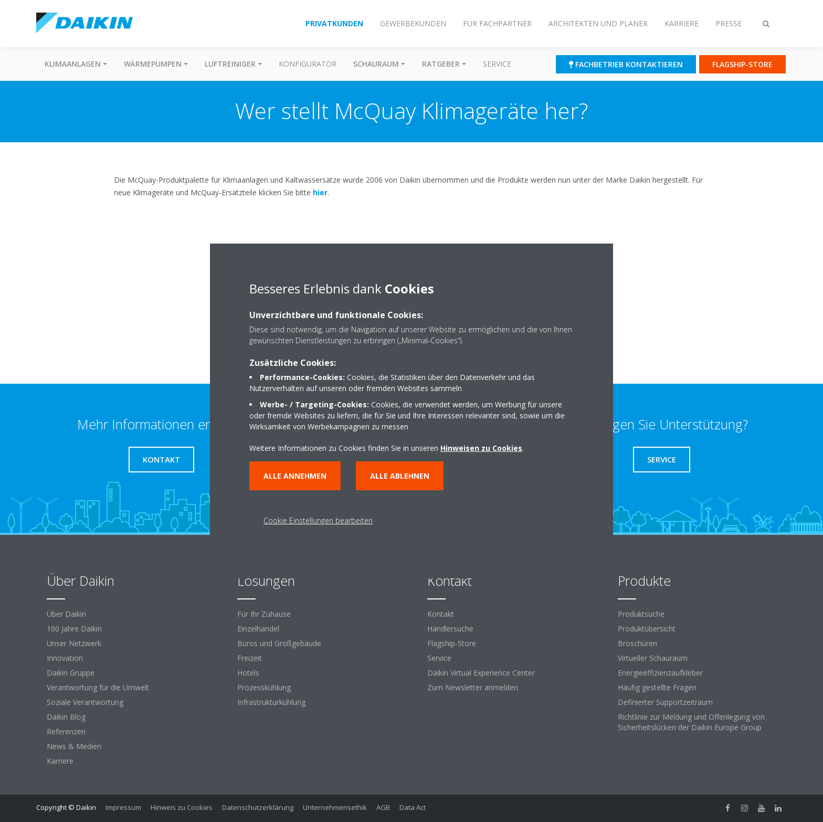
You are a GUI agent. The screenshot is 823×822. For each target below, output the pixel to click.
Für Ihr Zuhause (264, 614)
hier (320, 192)
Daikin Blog (66, 717)
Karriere (60, 761)
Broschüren (637, 643)
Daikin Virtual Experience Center (481, 673)
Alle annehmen (294, 476)
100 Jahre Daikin (74, 629)
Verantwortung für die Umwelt (98, 687)
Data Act (412, 807)
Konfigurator (307, 64)
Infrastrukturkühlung (271, 702)
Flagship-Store (451, 643)
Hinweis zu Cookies (182, 807)
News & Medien (74, 746)
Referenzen (66, 731)
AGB (383, 807)
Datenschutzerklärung (257, 807)
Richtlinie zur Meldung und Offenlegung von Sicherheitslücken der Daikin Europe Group (691, 722)
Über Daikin (66, 614)
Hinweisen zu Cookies (481, 448)
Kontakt (440, 614)
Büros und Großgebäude (279, 643)
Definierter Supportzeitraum (665, 702)
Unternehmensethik (335, 807)
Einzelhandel (258, 629)
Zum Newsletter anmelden (472, 687)
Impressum (123, 807)
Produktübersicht (647, 629)
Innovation (65, 658)
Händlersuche (450, 629)
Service (497, 64)
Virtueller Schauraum (653, 658)
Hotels (248, 673)
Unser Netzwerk (74, 643)
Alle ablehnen (399, 476)
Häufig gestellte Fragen (657, 687)
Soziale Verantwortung (85, 702)
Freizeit (249, 658)
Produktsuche (641, 614)
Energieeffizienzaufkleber (660, 673)
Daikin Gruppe (70, 673)
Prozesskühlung (264, 687)
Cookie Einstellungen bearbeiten (318, 520)
